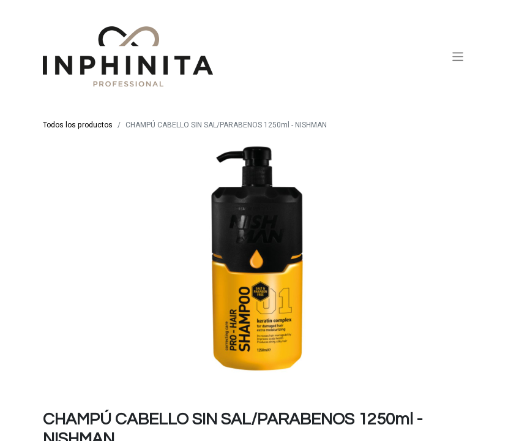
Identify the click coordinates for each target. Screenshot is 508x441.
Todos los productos (78, 124)
